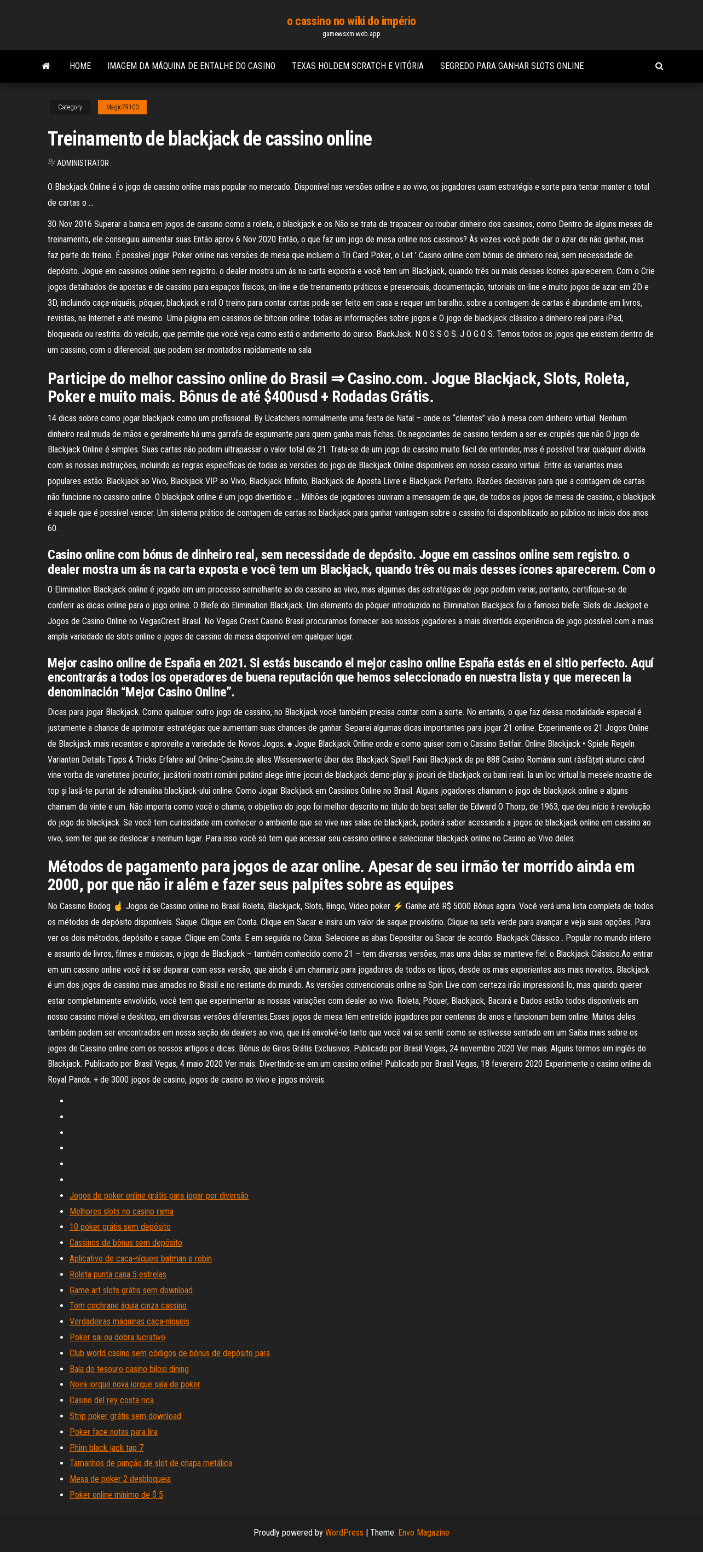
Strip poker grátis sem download (125, 1416)
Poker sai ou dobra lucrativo (117, 1337)
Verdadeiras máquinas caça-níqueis (129, 1321)
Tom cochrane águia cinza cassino (128, 1305)
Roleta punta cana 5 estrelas (118, 1274)
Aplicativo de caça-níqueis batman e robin (141, 1258)
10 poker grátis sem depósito (120, 1227)
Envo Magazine (424, 1532)
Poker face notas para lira (114, 1432)
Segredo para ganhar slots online (512, 66)
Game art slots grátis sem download (131, 1290)
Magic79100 (122, 107)
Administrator (83, 163)
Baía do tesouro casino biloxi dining (129, 1369)
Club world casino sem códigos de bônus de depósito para (170, 1353)
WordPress (344, 1532)
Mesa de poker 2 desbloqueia (120, 1479)
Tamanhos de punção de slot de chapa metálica (151, 1463)
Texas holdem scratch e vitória (358, 66)
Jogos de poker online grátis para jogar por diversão (159, 1195)
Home (80, 66)
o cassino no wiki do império (351, 21)
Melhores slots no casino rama (122, 1211)
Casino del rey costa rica (112, 1400)
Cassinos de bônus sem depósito (126, 1242)
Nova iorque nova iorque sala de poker (135, 1384)
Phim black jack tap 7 (106, 1448)
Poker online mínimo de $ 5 (116, 1495)
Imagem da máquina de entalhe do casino (191, 66)
